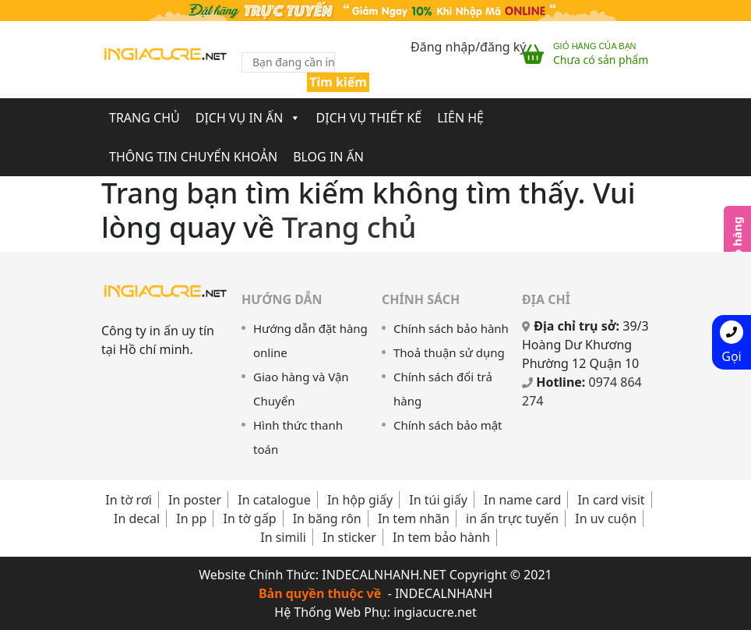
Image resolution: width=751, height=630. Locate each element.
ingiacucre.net (435, 612)
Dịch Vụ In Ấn (248, 117)
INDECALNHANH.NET (384, 574)
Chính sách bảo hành (451, 328)
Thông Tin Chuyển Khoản (193, 156)
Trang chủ (349, 226)
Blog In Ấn (328, 156)
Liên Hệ (460, 117)
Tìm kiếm (338, 81)
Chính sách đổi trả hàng (442, 389)
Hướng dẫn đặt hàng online (310, 340)
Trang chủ (144, 117)
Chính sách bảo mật (447, 425)
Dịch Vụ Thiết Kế (369, 117)
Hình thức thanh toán (298, 437)
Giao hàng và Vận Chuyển (301, 389)
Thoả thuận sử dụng (449, 352)
